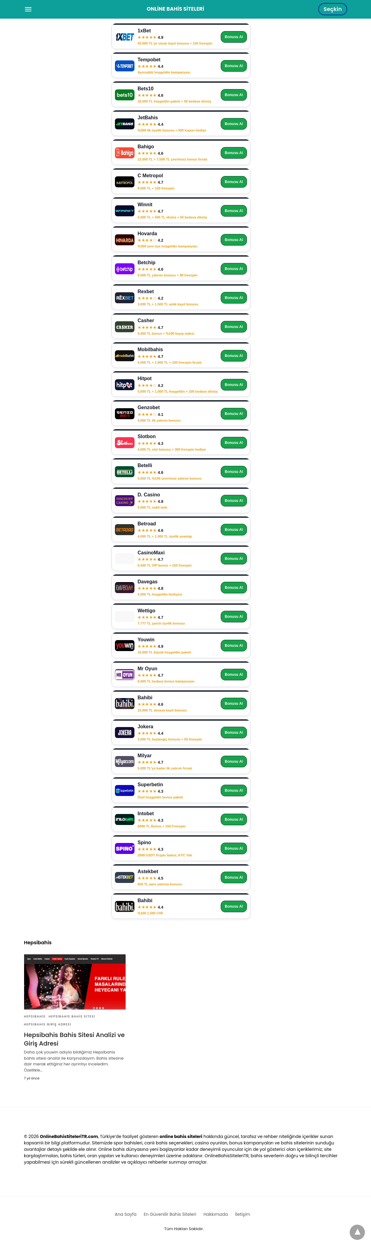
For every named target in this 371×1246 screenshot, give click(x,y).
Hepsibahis (35, 1016)
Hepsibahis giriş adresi (47, 1024)
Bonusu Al (234, 37)
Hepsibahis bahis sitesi (71, 1016)
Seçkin (332, 9)
